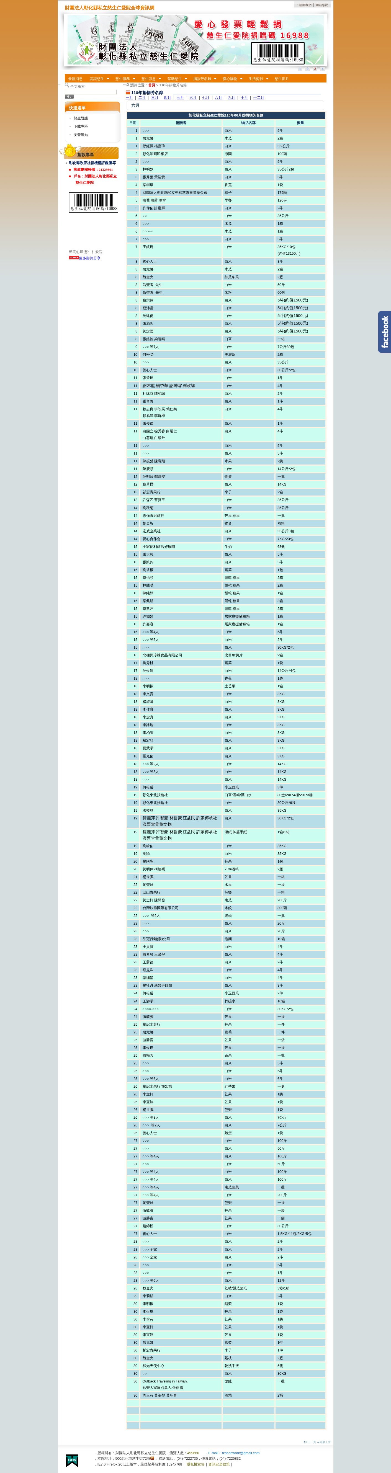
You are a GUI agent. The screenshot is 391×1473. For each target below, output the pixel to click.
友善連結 (81, 135)
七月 (205, 98)
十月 (244, 98)
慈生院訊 (81, 118)
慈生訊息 (149, 79)
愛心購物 (231, 79)
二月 (142, 98)
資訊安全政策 (219, 1464)
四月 (167, 98)
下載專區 (81, 126)
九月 (231, 98)
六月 (193, 98)
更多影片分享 (85, 258)
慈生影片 (282, 79)
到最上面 (324, 1442)
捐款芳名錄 (203, 79)
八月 (218, 98)
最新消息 (75, 79)
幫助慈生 (175, 79)
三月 (154, 98)
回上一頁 (309, 1442)
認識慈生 (97, 79)
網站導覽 (322, 5)
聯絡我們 (305, 5)
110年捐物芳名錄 (173, 85)
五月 (180, 98)
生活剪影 (257, 79)
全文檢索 (77, 86)
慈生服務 (123, 79)
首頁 (151, 85)
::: (298, 5)
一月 (129, 98)
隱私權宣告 (196, 1464)
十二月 (258, 98)
